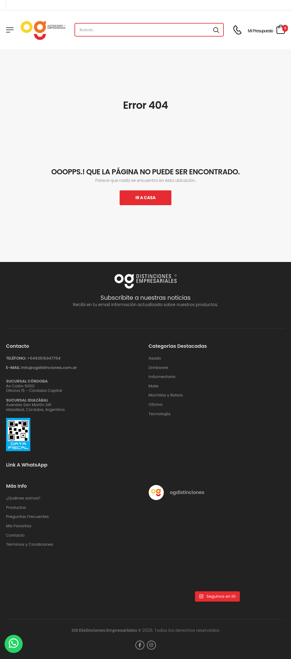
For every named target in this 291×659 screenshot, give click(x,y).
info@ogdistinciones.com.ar (49, 367)
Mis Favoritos (18, 526)
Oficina (156, 404)
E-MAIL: (13, 367)
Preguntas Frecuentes (27, 516)
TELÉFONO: (16, 358)
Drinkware (158, 367)
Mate (154, 386)
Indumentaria (162, 376)
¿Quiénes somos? (23, 498)
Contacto (15, 535)
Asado (155, 358)
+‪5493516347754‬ (44, 358)
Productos (16, 507)
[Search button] (216, 30)
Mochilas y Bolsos (166, 395)
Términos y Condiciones (29, 544)
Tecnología (159, 414)
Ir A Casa (145, 198)
